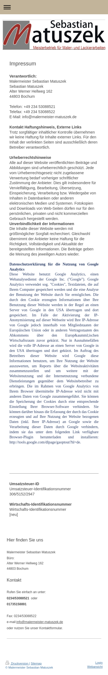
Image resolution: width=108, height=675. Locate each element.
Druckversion (17, 663)
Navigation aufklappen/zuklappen (54, 7)
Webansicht (95, 666)
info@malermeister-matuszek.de (39, 622)
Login (99, 662)
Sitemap (36, 663)
